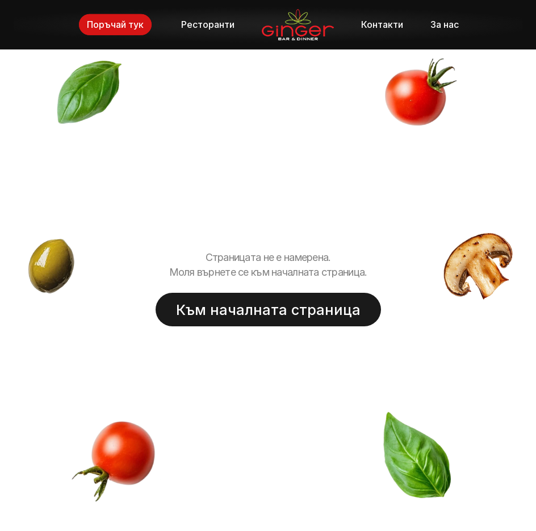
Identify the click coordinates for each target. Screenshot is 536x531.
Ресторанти (208, 24)
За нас (444, 24)
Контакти (382, 24)
